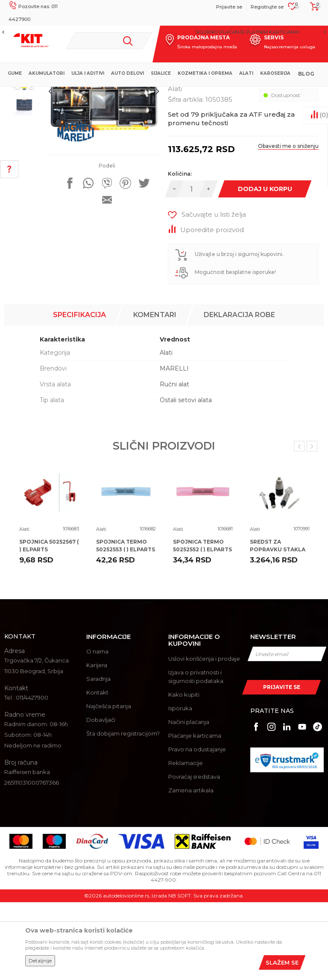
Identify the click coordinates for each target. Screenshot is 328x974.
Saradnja (98, 750)
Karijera (96, 737)
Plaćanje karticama (194, 807)
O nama (97, 723)
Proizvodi (132, 94)
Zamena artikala (191, 862)
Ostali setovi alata (186, 472)
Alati (155, 94)
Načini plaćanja (188, 793)
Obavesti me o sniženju (287, 229)
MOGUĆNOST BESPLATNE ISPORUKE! (163, 32)
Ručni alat (174, 456)
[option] (164, 32)
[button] (108, 40)
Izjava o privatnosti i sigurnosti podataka (195, 748)
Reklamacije (185, 834)
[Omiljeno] (292, 9)
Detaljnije (40, 960)
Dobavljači (100, 792)
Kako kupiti (183, 766)
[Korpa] (311, 9)
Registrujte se (267, 7)
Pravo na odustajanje (197, 821)
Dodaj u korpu (264, 272)
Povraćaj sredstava (194, 848)
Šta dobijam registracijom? (123, 805)
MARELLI (174, 440)
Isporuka (180, 780)
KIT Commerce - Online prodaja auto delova (60, 94)
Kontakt (97, 764)
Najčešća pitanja (108, 778)
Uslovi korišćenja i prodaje (204, 730)
